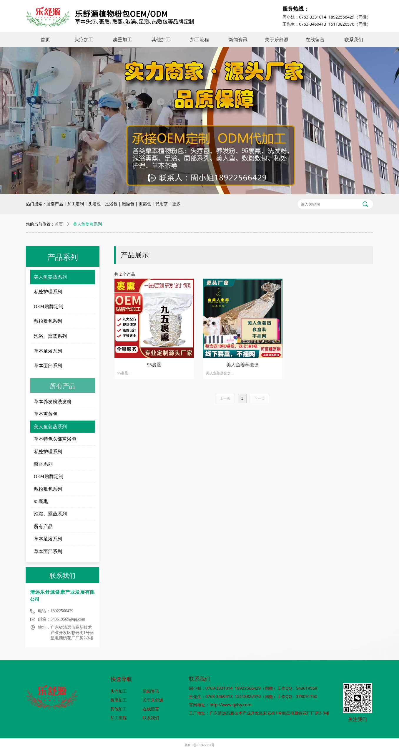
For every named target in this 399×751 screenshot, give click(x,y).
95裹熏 (41, 501)
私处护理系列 (48, 291)
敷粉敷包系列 (48, 321)
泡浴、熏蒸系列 (50, 336)
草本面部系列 (48, 365)
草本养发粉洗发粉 (53, 401)
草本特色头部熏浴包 (55, 438)
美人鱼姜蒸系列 (50, 276)
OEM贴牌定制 (48, 306)
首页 (59, 224)
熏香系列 (43, 464)
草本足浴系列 (48, 350)
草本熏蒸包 (45, 413)
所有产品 (43, 526)
